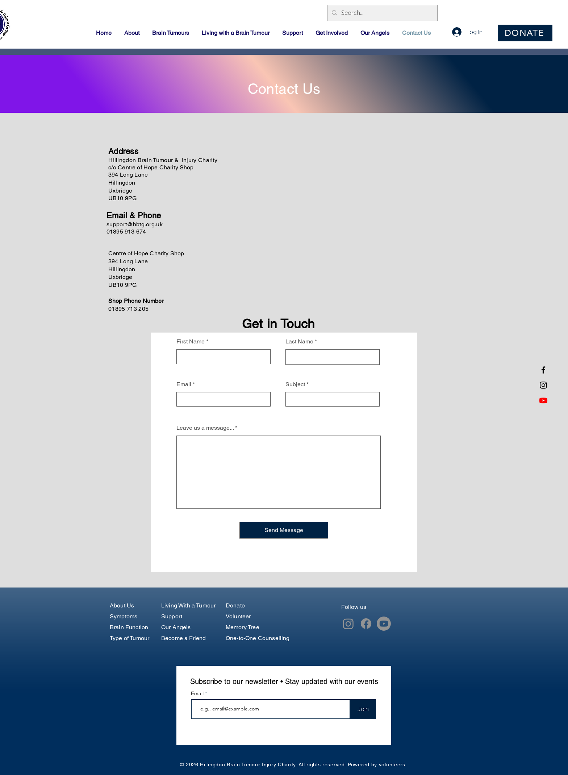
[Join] (363, 709)
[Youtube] (543, 400)
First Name (190, 342)
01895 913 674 (126, 231)
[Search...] (381, 13)
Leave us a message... (205, 428)
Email (183, 384)
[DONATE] (525, 33)
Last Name (299, 342)
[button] (133, 33)
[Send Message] (283, 530)
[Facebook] (543, 370)
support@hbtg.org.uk (134, 224)
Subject (295, 384)
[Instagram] (543, 385)
